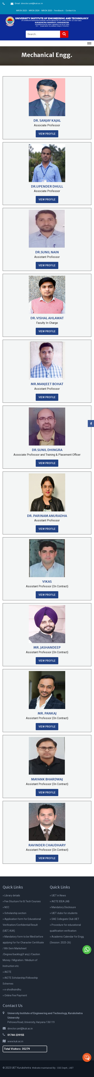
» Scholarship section (14, 913)
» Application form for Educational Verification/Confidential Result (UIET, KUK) (22, 925)
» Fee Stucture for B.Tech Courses (22, 901)
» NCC (6, 907)
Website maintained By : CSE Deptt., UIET (53, 1067)
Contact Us (71, 10)
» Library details (11, 895)
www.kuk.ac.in (15, 1041)
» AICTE (7, 971)
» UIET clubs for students (63, 913)
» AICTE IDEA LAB (59, 901)
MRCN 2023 (21, 10)
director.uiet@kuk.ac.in (20, 1028)
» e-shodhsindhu (12, 989)
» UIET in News (58, 895)
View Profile (47, 133)
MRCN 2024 (34, 10)
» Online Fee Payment (15, 995)
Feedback (58, 10)
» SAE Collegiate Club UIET (64, 919)
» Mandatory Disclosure (63, 907)
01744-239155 (15, 1035)
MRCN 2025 (46, 10)
